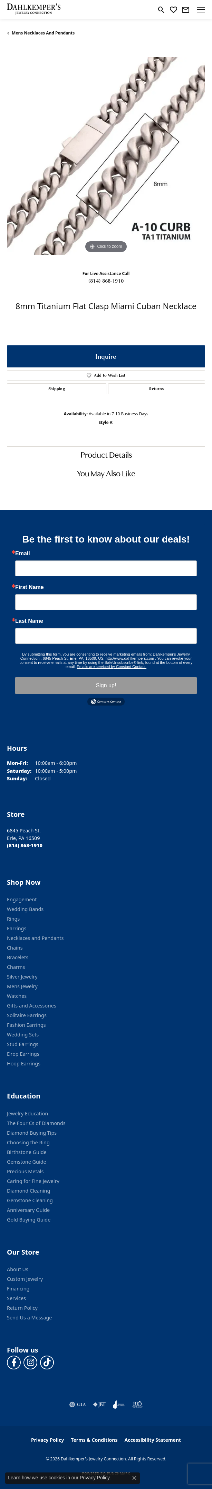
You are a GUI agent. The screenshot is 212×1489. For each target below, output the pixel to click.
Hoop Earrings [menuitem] (23, 1063)
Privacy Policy (47, 1440)
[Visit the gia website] (77, 1404)
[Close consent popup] (134, 1478)
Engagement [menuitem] (22, 899)
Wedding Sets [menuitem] (23, 1034)
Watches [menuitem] (17, 996)
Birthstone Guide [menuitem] (27, 1152)
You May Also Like (106, 474)
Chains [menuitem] (15, 947)
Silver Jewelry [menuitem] (22, 976)
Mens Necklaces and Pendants (43, 33)
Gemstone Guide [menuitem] (26, 1161)
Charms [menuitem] (16, 967)
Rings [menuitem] (13, 918)
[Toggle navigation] (201, 9)
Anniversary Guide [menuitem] (28, 1210)
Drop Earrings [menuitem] (23, 1054)
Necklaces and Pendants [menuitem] (35, 938)
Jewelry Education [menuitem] (27, 1113)
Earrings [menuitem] (16, 928)
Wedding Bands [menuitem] (25, 909)
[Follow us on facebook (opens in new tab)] (14, 1362)
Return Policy (22, 1308)
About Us (17, 1269)
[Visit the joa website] (119, 1404)
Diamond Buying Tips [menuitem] (32, 1133)
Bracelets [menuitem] (17, 957)
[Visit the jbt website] (99, 1404)
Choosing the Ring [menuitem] (28, 1142)
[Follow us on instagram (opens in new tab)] (30, 1362)
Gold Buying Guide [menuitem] (28, 1219)
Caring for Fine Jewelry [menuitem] (33, 1181)
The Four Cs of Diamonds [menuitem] (36, 1123)
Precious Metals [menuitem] (25, 1171)
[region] (106, 156)
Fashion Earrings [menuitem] (26, 1025)
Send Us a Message (29, 1317)
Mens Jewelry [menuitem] (22, 986)
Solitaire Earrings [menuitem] (27, 1015)
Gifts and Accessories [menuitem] (31, 1005)
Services (16, 1298)
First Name (29, 587)
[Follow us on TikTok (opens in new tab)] (47, 1362)
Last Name (29, 621)
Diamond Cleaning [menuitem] (28, 1190)
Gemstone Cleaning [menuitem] (30, 1200)
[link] (185, 10)
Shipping (56, 389)
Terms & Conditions (94, 1440)
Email (22, 553)
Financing (18, 1288)
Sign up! (106, 685)
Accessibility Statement (152, 1440)
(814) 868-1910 (106, 280)
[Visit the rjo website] (137, 1404)
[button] (161, 10)
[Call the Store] (24, 845)
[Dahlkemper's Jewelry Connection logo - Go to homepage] (33, 9)
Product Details (106, 456)
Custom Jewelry (25, 1279)
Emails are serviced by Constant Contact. (111, 667)
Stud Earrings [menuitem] (22, 1044)
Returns (156, 389)
